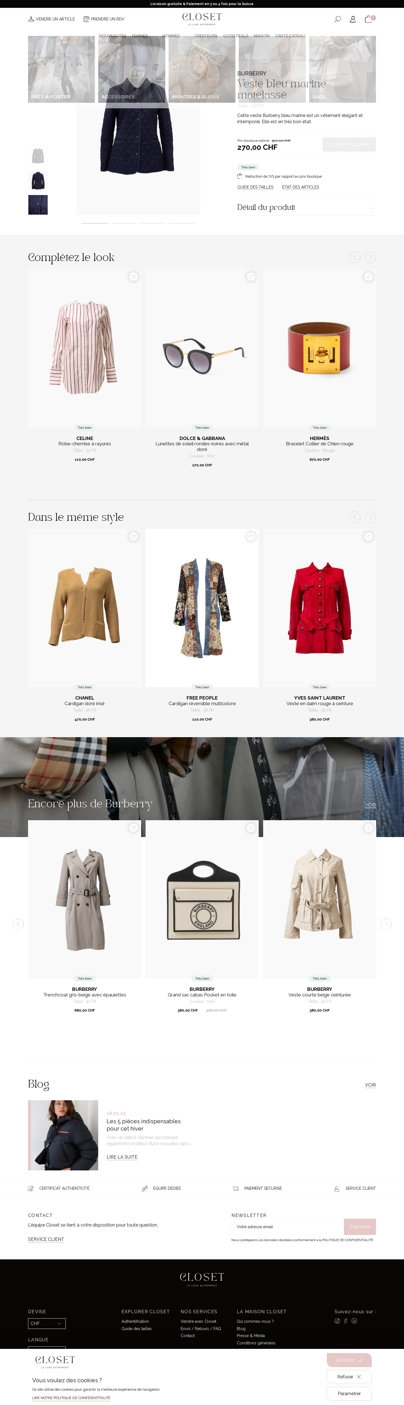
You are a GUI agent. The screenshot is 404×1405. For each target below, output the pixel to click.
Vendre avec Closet (198, 1321)
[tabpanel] (138, 128)
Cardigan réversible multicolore (202, 703)
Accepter (349, 1360)
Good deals (235, 36)
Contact (188, 1335)
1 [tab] (94, 223)
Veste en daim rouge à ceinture (319, 703)
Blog (241, 1328)
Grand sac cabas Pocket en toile (202, 995)
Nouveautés (112, 36)
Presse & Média (251, 1335)
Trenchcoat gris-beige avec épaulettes (84, 995)
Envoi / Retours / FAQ (201, 1328)
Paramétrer (349, 1393)
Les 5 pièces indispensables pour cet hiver (144, 1125)
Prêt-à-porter (281, 60)
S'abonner (360, 1226)
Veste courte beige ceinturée (319, 995)
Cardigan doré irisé (85, 703)
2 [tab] (124, 223)
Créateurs (205, 36)
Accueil (243, 60)
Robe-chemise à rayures (84, 443)
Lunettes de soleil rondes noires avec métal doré (202, 446)
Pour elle (260, 60)
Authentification (135, 1321)
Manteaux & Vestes (310, 60)
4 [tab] (182, 223)
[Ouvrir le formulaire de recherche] (337, 19)
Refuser (349, 1377)
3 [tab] (152, 223)
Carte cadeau (290, 36)
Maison (262, 36)
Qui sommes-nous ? (255, 1321)
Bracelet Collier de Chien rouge (320, 443)
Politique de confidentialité (347, 1240)
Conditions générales (256, 1343)
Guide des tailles (136, 1328)
